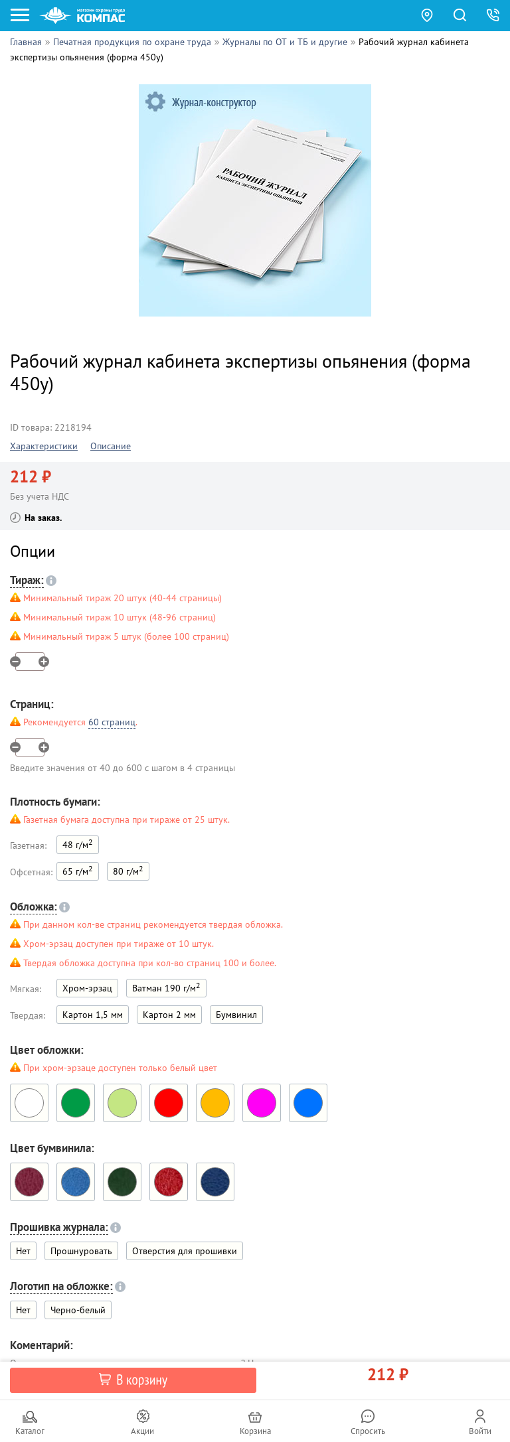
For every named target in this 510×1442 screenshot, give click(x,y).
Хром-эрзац (87, 988)
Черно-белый (78, 1310)
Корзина (255, 1431)
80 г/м (128, 870)
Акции (142, 1431)
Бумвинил (236, 1015)
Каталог (29, 1431)
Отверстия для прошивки (184, 1251)
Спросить (368, 1431)
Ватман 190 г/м (166, 987)
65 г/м (77, 870)
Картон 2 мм (169, 1015)
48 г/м (77, 844)
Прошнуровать (81, 1251)
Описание (110, 446)
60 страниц (111, 722)
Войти (480, 1431)
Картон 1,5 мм (92, 1015)
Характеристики (44, 446)
